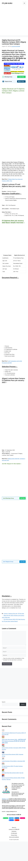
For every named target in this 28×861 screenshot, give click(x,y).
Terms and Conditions (14, 837)
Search (3, 702)
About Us (14, 827)
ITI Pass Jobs (21, 613)
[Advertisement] (14, 21)
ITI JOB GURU (7, 3)
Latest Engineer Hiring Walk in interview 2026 (13, 761)
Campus (6, 613)
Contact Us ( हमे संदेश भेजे (14, 829)
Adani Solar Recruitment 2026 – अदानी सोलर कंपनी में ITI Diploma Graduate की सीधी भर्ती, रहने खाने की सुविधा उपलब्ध (14, 741)
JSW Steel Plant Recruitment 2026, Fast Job (12, 772)
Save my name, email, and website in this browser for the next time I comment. (13, 659)
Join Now (21, 77)
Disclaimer (14, 831)
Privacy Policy (14, 835)
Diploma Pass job (12, 613)
